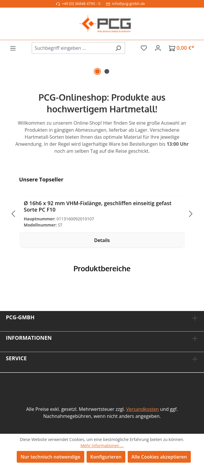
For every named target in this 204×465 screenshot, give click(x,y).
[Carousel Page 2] (106, 71)
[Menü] (13, 48)
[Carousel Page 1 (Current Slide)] (97, 71)
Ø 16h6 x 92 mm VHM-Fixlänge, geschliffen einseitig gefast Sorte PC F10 (97, 206)
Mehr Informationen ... (102, 445)
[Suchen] (118, 48)
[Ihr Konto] (158, 48)
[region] (102, 69)
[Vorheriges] (13, 213)
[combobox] (72, 48)
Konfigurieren (106, 457)
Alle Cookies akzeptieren (159, 457)
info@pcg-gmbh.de (125, 3)
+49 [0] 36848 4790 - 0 (78, 3)
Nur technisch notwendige (50, 457)
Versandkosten (142, 409)
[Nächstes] (190, 213)
